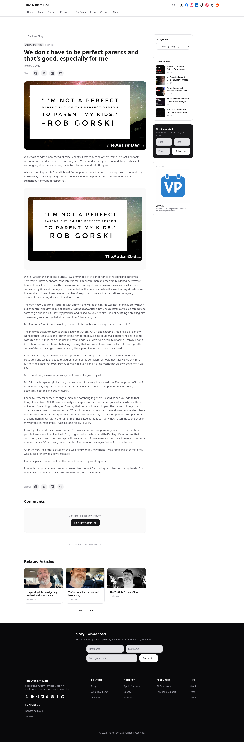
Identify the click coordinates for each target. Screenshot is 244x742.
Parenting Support (166, 691)
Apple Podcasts (132, 686)
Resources (65, 11)
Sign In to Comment (85, 522)
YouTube (128, 697)
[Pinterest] (207, 5)
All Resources (164, 686)
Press (93, 11)
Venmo (29, 716)
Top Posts (81, 11)
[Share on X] (44, 73)
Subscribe (181, 151)
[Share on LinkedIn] (52, 73)
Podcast (51, 11)
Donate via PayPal (34, 710)
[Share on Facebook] (36, 73)
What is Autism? (99, 691)
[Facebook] (186, 5)
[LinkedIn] (196, 5)
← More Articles (85, 610)
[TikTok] (201, 5)
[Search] (173, 5)
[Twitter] (181, 5)
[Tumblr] (212, 5)
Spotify (127, 691)
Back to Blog (33, 36)
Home (30, 11)
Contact (104, 11)
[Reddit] (217, 5)
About (116, 11)
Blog (40, 11)
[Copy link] (60, 73)
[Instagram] (191, 5)
